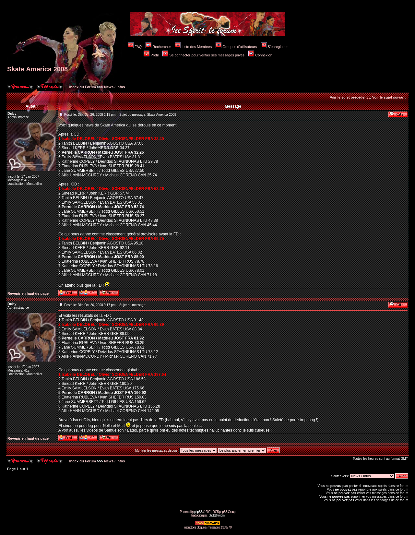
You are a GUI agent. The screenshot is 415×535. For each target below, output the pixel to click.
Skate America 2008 (37, 69)
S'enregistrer (274, 47)
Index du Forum (82, 87)
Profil (151, 55)
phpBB (198, 512)
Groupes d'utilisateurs (236, 47)
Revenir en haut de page (28, 293)
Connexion (260, 55)
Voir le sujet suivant (389, 97)
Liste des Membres (193, 47)
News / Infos (114, 87)
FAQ (135, 47)
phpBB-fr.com (216, 515)
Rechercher (158, 47)
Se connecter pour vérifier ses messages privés (203, 55)
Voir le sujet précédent (349, 97)
